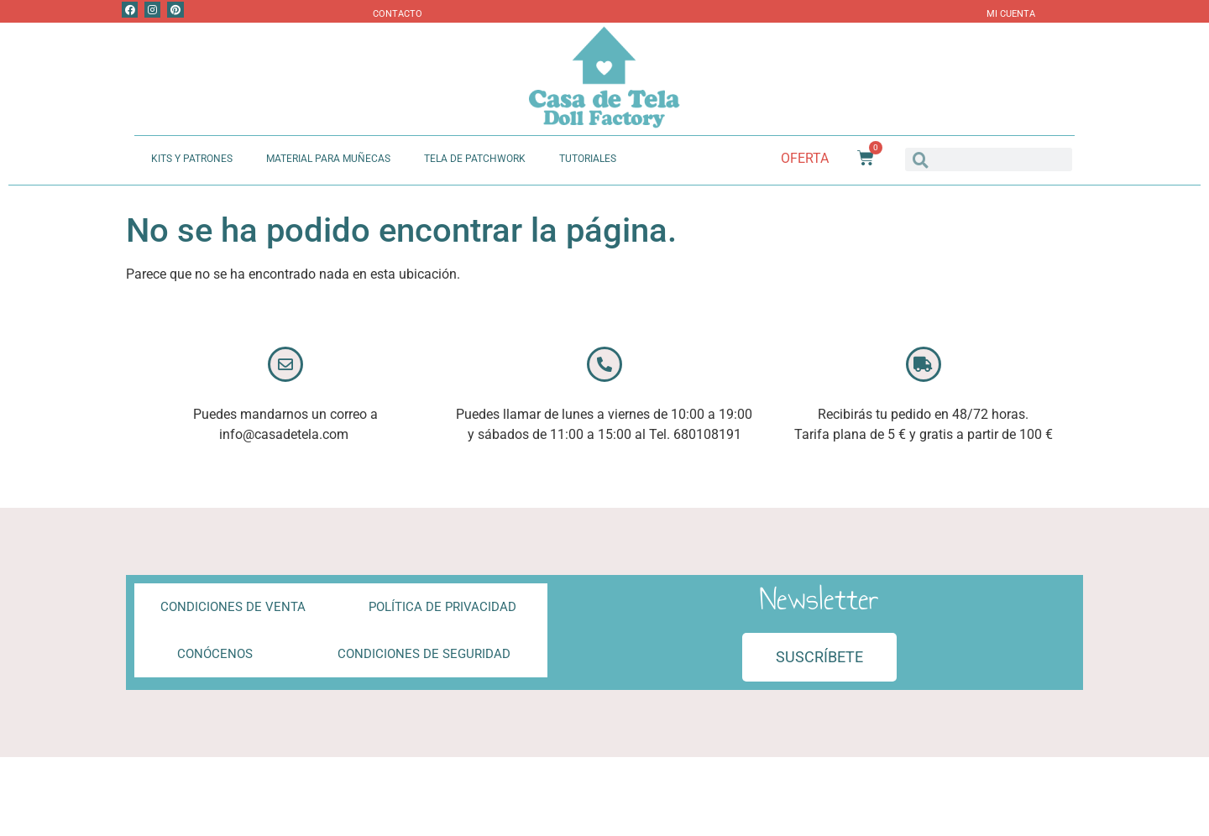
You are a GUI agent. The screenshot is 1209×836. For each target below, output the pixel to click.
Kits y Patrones (192, 159)
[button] (819, 657)
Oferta (805, 158)
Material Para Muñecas (328, 159)
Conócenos (215, 653)
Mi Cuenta (1011, 13)
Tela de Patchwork (475, 159)
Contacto (397, 13)
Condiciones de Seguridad (424, 653)
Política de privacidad (442, 606)
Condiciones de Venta (233, 606)
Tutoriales (587, 159)
